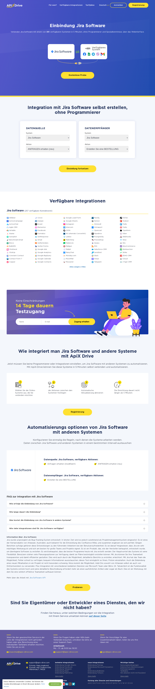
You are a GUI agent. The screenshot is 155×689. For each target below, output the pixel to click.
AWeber (12, 218)
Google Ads (42, 249)
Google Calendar (44, 258)
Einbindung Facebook (63, 667)
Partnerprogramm (127, 669)
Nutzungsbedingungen (129, 665)
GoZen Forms (43, 246)
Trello (125, 224)
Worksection (128, 249)
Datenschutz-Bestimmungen (131, 667)
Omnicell (97, 224)
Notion (97, 221)
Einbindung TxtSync (96, 673)
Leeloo (68, 236)
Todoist (126, 221)
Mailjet (68, 249)
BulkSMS (12, 246)
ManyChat (70, 252)
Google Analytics (44, 252)
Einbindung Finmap (95, 665)
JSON (68, 230)
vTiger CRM (127, 262)
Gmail (40, 240)
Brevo (11, 243)
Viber (125, 233)
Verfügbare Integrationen (71, 5)
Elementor (42, 227)
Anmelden (118, 5)
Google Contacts (44, 262)
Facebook (42, 230)
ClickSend (13, 249)
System (29, 133)
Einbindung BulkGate (96, 671)
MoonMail (69, 258)
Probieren (77, 587)
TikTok (125, 218)
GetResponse (43, 236)
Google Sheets (72, 221)
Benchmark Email (16, 240)
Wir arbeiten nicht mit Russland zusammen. (132, 674)
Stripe (96, 258)
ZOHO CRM (127, 255)
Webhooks (127, 236)
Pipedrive (98, 233)
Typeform (126, 230)
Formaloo (41, 233)
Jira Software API (37, 578)
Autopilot (13, 236)
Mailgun (69, 246)
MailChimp (70, 240)
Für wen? (53, 5)
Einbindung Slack (62, 671)
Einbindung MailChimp (64, 673)
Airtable (12, 230)
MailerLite (70, 243)
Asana (11, 233)
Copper (12, 262)
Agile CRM (13, 227)
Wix (124, 243)
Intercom (69, 227)
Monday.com (71, 255)
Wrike (125, 252)
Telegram (98, 262)
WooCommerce (129, 246)
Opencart (98, 230)
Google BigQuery (44, 255)
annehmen (55, 684)
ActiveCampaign (16, 221)
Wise (124, 240)
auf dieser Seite (97, 616)
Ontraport (98, 227)
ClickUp (12, 252)
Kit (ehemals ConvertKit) (76, 233)
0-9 (130, 683)
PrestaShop (99, 240)
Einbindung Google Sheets (65, 665)
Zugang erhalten (81, 322)
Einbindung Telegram (63, 669)
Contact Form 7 (15, 258)
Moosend (69, 262)
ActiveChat (13, 224)
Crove (40, 218)
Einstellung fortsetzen (77, 169)
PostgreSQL (99, 236)
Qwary (96, 243)
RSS (95, 246)
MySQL (97, 218)
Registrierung (138, 5)
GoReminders (43, 243)
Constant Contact (16, 255)
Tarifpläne (89, 5)
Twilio (125, 227)
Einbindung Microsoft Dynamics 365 (100, 668)
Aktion (28, 144)
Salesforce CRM (100, 249)
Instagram (70, 224)
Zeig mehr (59, 676)
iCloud (125, 258)
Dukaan (40, 221)
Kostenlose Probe (77, 75)
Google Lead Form (73, 218)
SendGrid (97, 252)
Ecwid (40, 224)
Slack (96, 255)
